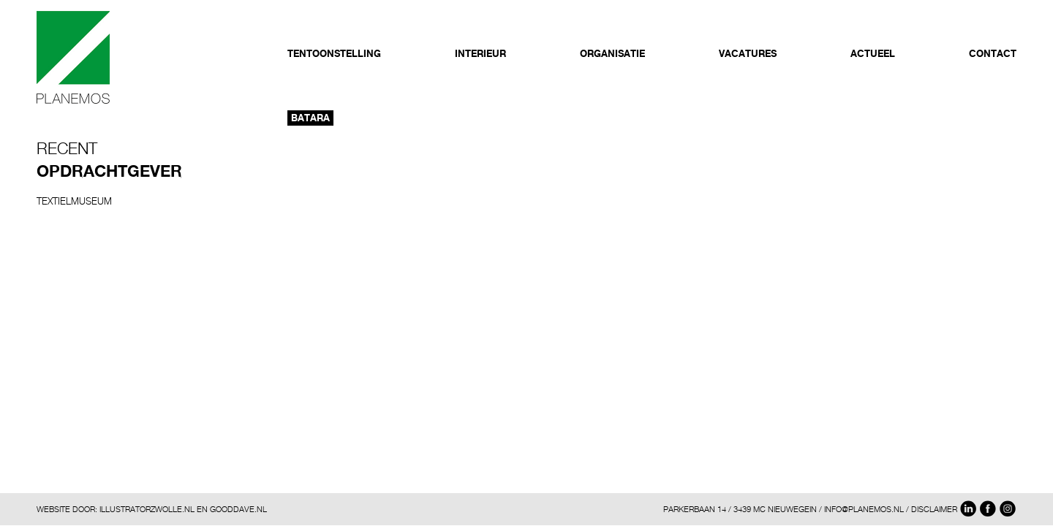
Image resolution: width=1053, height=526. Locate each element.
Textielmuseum (74, 201)
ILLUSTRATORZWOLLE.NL (147, 509)
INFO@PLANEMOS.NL (864, 509)
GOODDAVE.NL (238, 509)
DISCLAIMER (934, 509)
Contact (992, 53)
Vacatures (748, 53)
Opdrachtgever (109, 170)
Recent (67, 148)
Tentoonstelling (334, 53)
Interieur (480, 53)
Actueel (872, 53)
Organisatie (612, 53)
